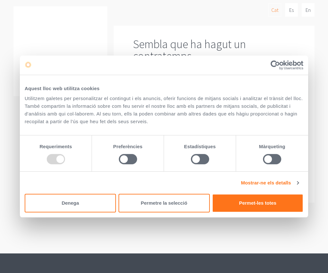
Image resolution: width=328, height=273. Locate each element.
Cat (274, 10)
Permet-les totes (257, 203)
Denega (70, 203)
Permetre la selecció (164, 203)
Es (291, 10)
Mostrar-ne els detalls (266, 182)
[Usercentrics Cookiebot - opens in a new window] (275, 65)
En (308, 10)
